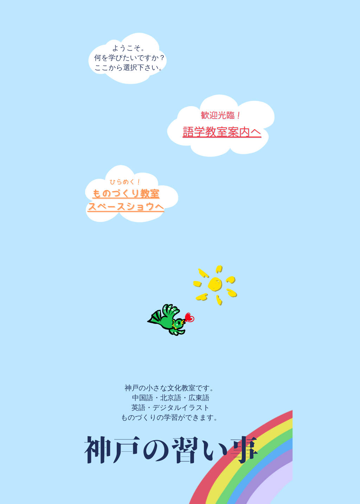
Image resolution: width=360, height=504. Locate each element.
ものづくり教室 (125, 193)
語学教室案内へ (221, 131)
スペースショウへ (125, 207)
